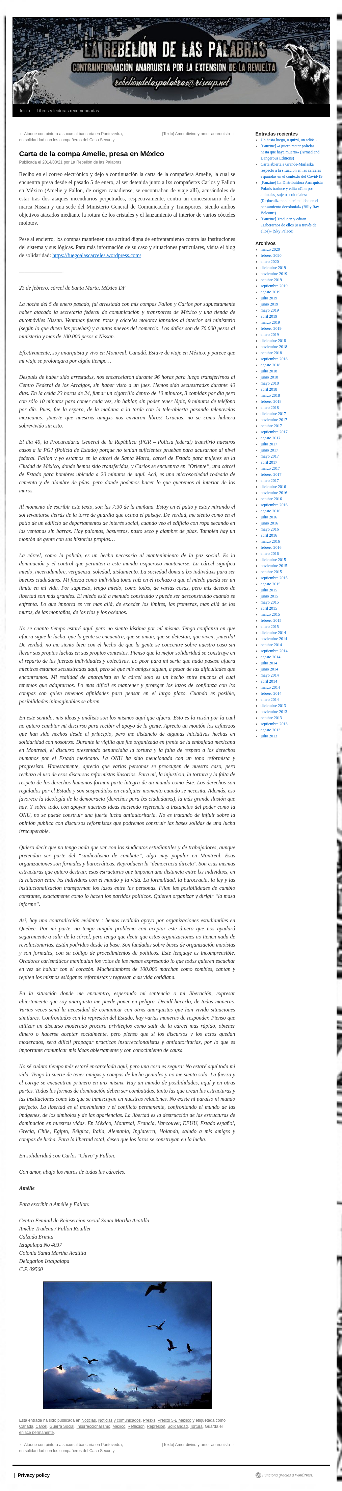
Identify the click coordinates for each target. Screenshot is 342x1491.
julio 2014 (269, 663)
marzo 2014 (270, 687)
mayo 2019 (270, 310)
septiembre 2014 (274, 651)
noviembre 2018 (274, 346)
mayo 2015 (270, 602)
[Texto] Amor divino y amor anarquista (198, 133)
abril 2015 (269, 608)
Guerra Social (62, 1426)
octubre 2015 (271, 571)
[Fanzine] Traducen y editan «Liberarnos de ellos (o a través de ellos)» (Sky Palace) (288, 225)
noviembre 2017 (274, 419)
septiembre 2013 (274, 724)
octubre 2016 (271, 498)
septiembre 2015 (274, 578)
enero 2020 (270, 261)
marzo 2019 (270, 322)
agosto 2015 (270, 584)
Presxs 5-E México (174, 1420)
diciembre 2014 (273, 632)
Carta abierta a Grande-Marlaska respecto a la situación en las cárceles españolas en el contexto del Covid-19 (291, 170)
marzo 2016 (270, 541)
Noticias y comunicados (119, 1420)
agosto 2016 (270, 511)
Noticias (88, 1420)
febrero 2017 (271, 474)
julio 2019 (269, 298)
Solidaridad (177, 1426)
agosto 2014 (270, 657)
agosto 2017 (270, 438)
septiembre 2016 (274, 505)
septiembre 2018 (274, 359)
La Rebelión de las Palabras (96, 162)
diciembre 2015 (273, 559)
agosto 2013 (270, 730)
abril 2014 (269, 681)
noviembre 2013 (274, 711)
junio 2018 (269, 377)
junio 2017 (269, 450)
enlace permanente (36, 1432)
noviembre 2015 (274, 565)
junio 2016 (269, 523)
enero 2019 (270, 334)
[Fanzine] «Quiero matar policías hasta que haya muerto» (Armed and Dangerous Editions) (290, 152)
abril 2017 (269, 462)
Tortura (196, 1426)
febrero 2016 (271, 547)
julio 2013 (269, 736)
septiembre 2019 (274, 286)
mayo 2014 (270, 675)
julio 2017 (269, 444)
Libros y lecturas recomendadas (68, 110)
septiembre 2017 (274, 432)
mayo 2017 (270, 456)
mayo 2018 (270, 383)
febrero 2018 (271, 401)
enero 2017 (270, 480)
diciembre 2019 (273, 267)
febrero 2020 (271, 255)
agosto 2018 (270, 365)
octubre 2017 (271, 425)
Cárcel (41, 1426)
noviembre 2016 (274, 492)
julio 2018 (269, 371)
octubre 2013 (271, 717)
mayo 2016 (270, 529)
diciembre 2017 (273, 413)
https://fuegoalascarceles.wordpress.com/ (96, 255)
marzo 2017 (270, 468)
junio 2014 (269, 669)
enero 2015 (270, 626)
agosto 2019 (270, 292)
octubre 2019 (271, 279)
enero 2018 (270, 407)
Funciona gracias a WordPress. (287, 1475)
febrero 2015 (271, 620)
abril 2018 (269, 389)
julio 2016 (269, 517)
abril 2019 (269, 316)
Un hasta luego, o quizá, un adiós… (289, 140)
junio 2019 (269, 304)
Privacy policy (34, 1475)
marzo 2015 (270, 614)
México (118, 1426)
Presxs (149, 1420)
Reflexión (136, 1426)
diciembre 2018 (273, 340)
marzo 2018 (270, 395)
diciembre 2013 (273, 705)
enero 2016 (270, 553)
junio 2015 (269, 596)
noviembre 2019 (274, 273)
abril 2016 (269, 535)
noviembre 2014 (274, 638)
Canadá (26, 1426)
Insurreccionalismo (93, 1426)
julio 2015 (269, 590)
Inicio (25, 110)
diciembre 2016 (273, 486)
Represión (156, 1426)
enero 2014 (270, 699)
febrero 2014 (271, 693)
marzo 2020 (270, 249)
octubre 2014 (271, 644)
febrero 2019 (271, 328)
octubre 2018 (271, 352)
